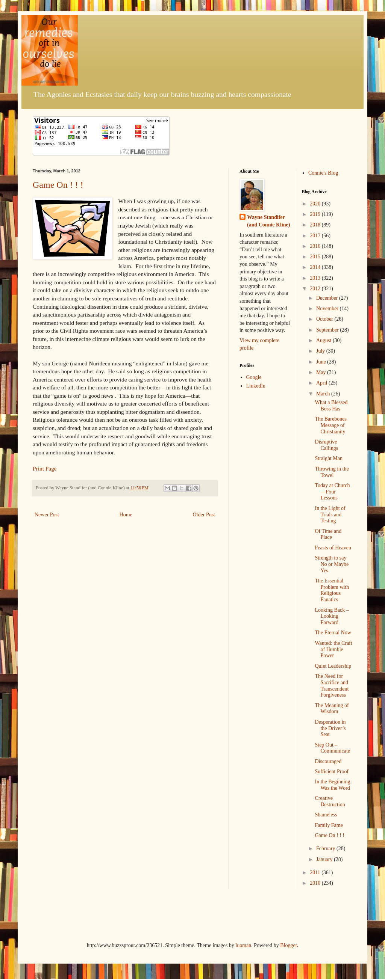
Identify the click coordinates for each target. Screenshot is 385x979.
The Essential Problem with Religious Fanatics (332, 590)
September (328, 330)
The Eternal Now (333, 632)
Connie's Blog (323, 173)
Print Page (45, 468)
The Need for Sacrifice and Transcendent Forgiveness (332, 685)
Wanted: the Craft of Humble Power (333, 649)
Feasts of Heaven (333, 548)
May (321, 372)
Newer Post (47, 514)
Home (126, 514)
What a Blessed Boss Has (331, 406)
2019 (316, 214)
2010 (316, 883)
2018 (316, 225)
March (323, 394)
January (325, 859)
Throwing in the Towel (332, 472)
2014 (316, 267)
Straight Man (329, 458)
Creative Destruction (330, 801)
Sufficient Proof (332, 771)
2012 (316, 288)
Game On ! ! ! (58, 185)
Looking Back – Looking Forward (332, 616)
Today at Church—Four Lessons (332, 492)
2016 (316, 246)
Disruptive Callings (326, 445)
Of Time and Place (328, 534)
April (322, 383)
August (324, 340)
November (328, 308)
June (321, 362)
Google (254, 377)
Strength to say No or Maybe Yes (332, 564)
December (327, 298)
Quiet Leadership (333, 666)
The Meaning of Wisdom (332, 709)
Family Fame (329, 825)
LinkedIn (255, 386)
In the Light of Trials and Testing (330, 514)
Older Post (204, 514)
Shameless (326, 815)
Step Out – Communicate (332, 748)
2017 (316, 235)
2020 (316, 204)
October (325, 319)
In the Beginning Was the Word (332, 785)
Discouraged (328, 761)
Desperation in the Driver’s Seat (330, 728)
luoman (243, 945)
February (326, 848)
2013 (316, 278)
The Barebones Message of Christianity (330, 425)
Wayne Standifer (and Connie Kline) (268, 221)
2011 (315, 872)
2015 (316, 256)
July (321, 351)
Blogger (288, 945)
